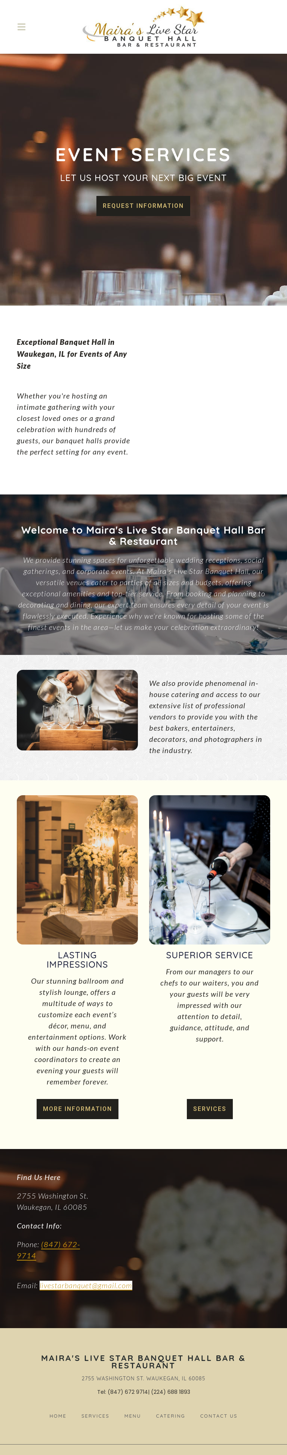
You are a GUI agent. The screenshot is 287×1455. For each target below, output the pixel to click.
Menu (135, 1415)
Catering (173, 1415)
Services (209, 1108)
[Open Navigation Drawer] (21, 27)
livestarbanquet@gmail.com (86, 1285)
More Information (77, 1108)
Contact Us (221, 1415)
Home (60, 1415)
